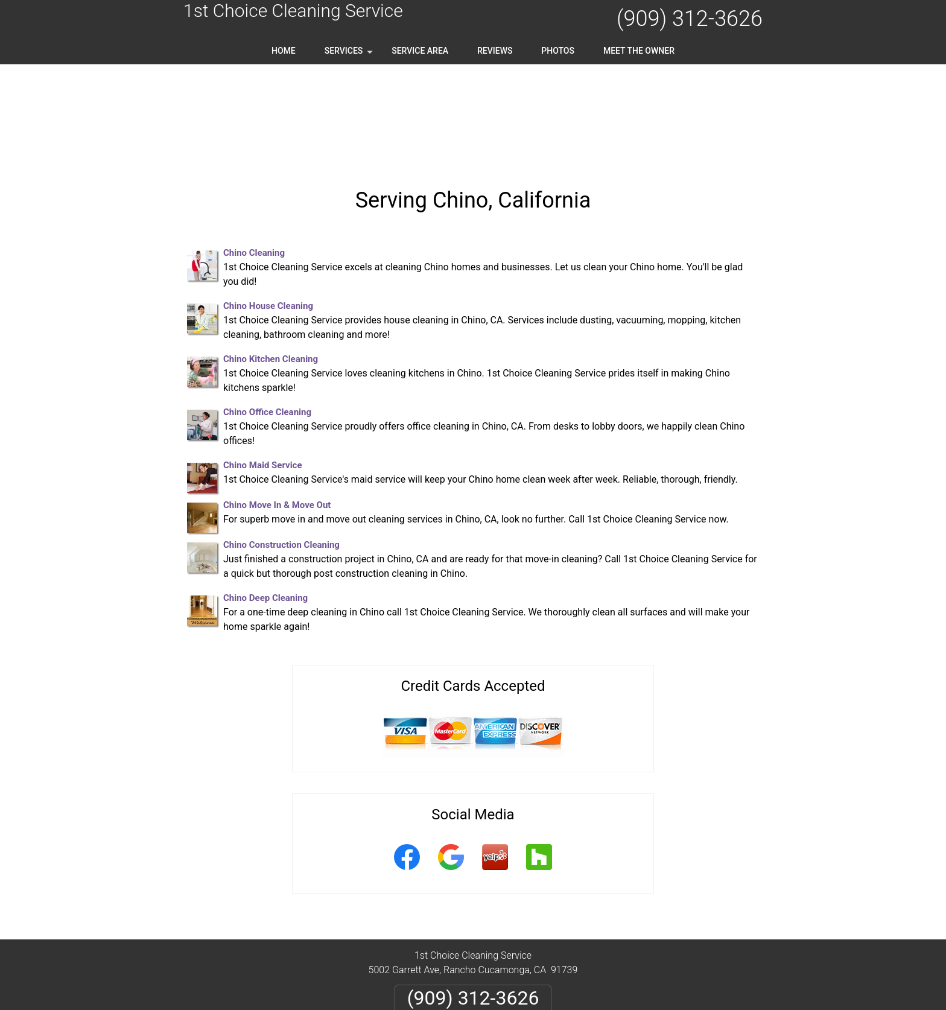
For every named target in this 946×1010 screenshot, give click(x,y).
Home (283, 51)
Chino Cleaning (254, 156)
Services (350, 55)
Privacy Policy (427, 959)
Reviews (494, 51)
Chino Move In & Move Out (277, 409)
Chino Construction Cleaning (281, 448)
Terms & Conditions (507, 959)
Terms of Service (560, 1005)
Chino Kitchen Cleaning (270, 263)
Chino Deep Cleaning (265, 502)
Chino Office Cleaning (267, 316)
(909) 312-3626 (690, 18)
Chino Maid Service (262, 369)
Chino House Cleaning (268, 210)
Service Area (420, 51)
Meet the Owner (639, 51)
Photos (557, 51)
